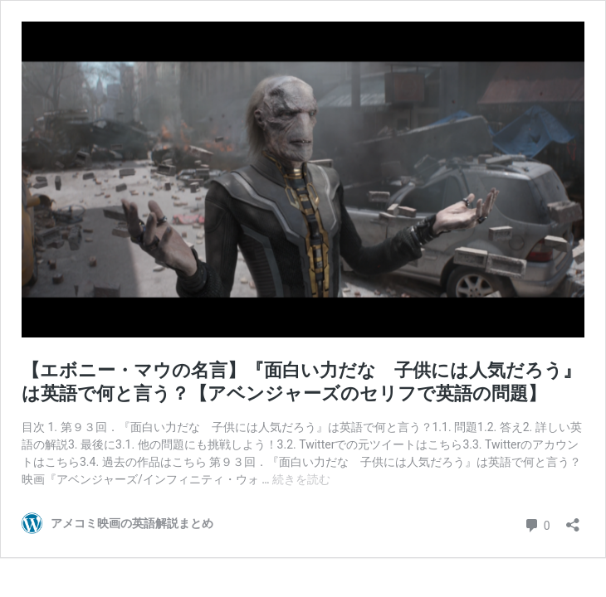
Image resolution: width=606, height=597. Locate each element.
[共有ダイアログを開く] (572, 519)
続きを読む (301, 479)
